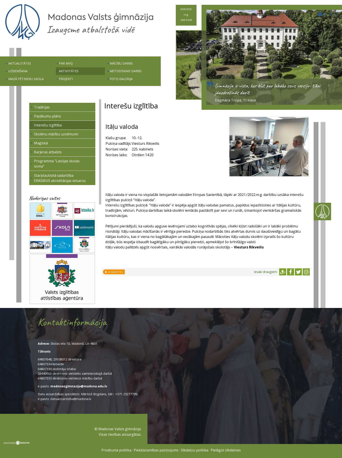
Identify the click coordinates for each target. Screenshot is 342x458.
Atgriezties (114, 272)
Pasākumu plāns (47, 116)
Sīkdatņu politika (194, 450)
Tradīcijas (42, 107)
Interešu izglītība (48, 125)
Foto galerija (121, 79)
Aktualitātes (19, 63)
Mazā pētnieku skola (26, 79)
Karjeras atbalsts (48, 152)
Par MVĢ (66, 63)
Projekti (66, 79)
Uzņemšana (17, 71)
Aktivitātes (69, 71)
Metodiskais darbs (126, 71)
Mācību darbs (121, 63)
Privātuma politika (116, 450)
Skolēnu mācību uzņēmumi (56, 134)
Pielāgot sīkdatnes (226, 450)
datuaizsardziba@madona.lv (70, 399)
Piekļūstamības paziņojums (156, 450)
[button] (320, 14)
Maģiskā (41, 143)
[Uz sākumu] (79, 39)
